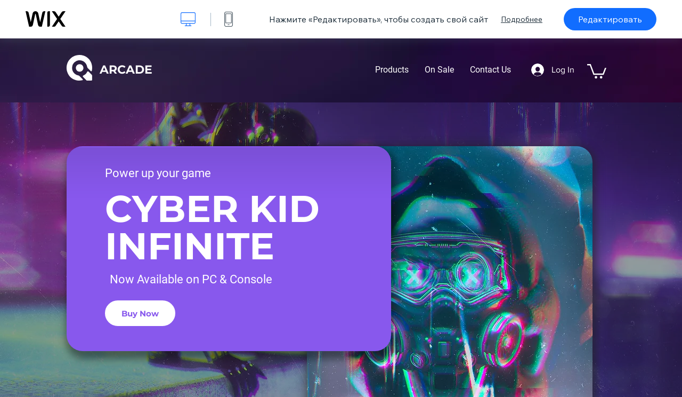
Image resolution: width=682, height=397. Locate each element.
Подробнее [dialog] (521, 19)
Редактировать (610, 19)
